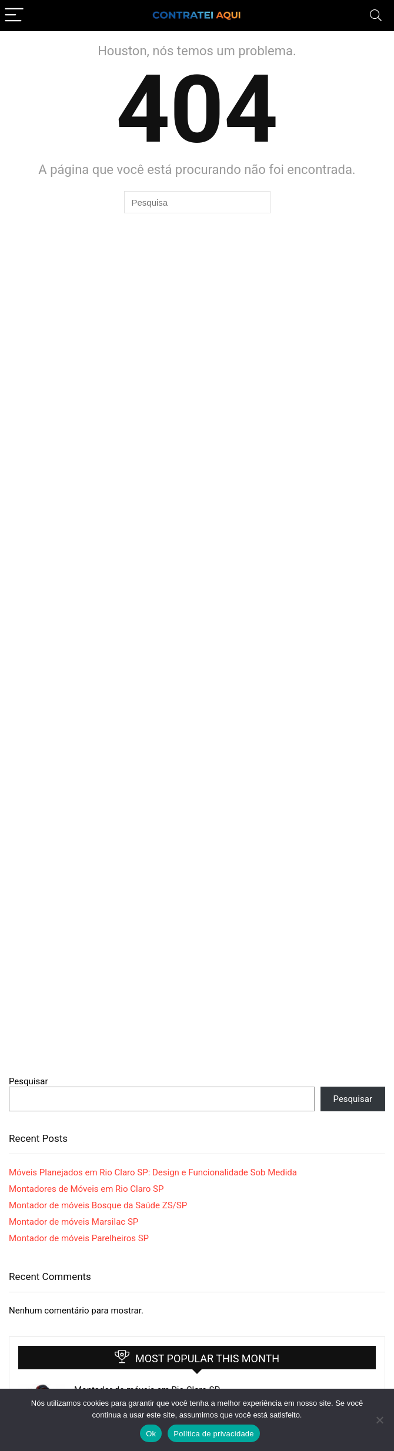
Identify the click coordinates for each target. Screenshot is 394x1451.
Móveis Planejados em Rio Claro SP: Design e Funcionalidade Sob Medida (153, 1172)
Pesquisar (28, 1081)
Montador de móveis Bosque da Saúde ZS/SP (98, 1205)
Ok (151, 1433)
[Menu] (14, 15)
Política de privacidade (213, 1433)
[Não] (379, 1420)
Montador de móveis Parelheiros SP (79, 1238)
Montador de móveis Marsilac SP (73, 1222)
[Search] (376, 15)
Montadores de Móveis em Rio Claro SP (86, 1189)
